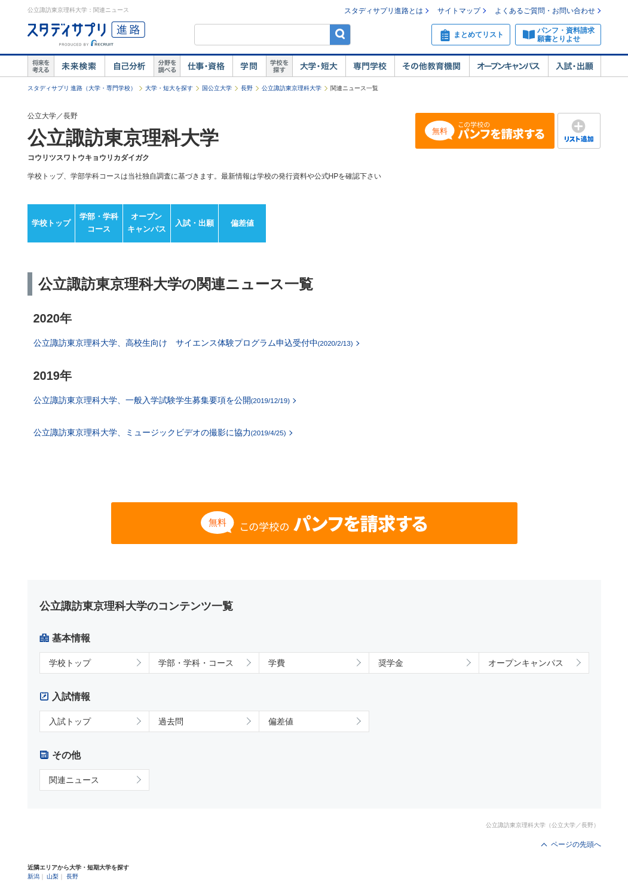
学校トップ (51, 223)
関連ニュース (74, 780)
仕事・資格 (206, 66)
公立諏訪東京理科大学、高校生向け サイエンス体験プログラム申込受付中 (193, 343)
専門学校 (369, 66)
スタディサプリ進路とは (383, 11)
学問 (249, 66)
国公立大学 (217, 88)
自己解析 (129, 66)
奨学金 (390, 663)
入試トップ (70, 721)
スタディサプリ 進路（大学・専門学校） (82, 88)
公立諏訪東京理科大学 (291, 88)
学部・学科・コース (196, 663)
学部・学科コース (98, 222)
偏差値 (242, 223)
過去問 (170, 721)
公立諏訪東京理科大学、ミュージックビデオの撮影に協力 (159, 432)
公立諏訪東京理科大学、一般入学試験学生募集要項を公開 (161, 400)
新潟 (33, 876)
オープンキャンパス (508, 66)
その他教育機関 (431, 66)
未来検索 (79, 66)
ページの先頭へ (576, 844)
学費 (276, 663)
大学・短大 (318, 66)
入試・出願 (574, 66)
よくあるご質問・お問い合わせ (545, 11)
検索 (340, 34)
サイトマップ (458, 11)
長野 (247, 88)
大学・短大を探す (169, 88)
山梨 (53, 876)
